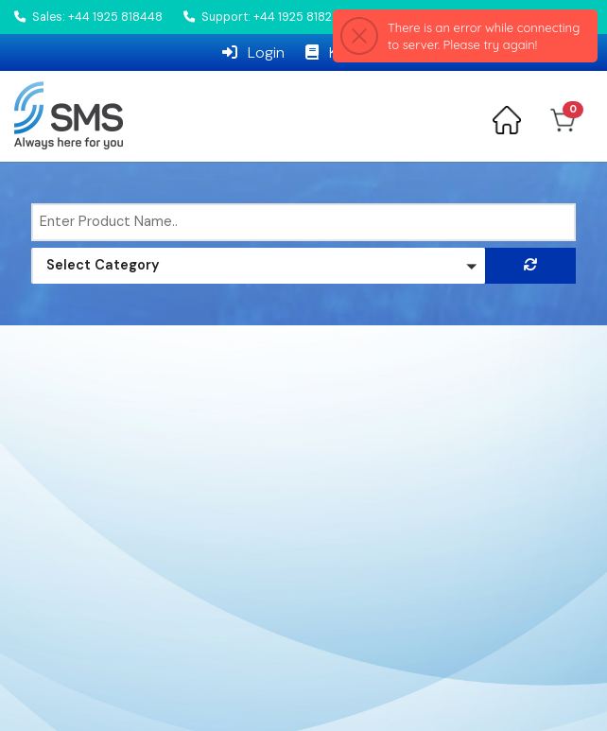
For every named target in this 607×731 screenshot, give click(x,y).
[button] (258, 266)
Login (253, 52)
